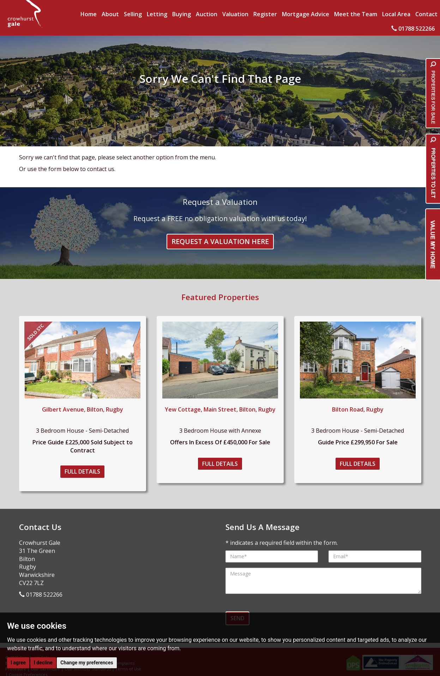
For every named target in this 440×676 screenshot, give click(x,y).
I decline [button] (43, 662)
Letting (157, 14)
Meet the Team (355, 14)
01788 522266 (413, 28)
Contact (426, 14)
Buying (181, 14)
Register (265, 14)
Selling (133, 14)
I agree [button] (18, 662)
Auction (206, 14)
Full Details (82, 471)
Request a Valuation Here (220, 241)
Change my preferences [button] (86, 662)
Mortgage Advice (305, 14)
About (110, 14)
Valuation (235, 14)
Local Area (396, 14)
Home (88, 14)
